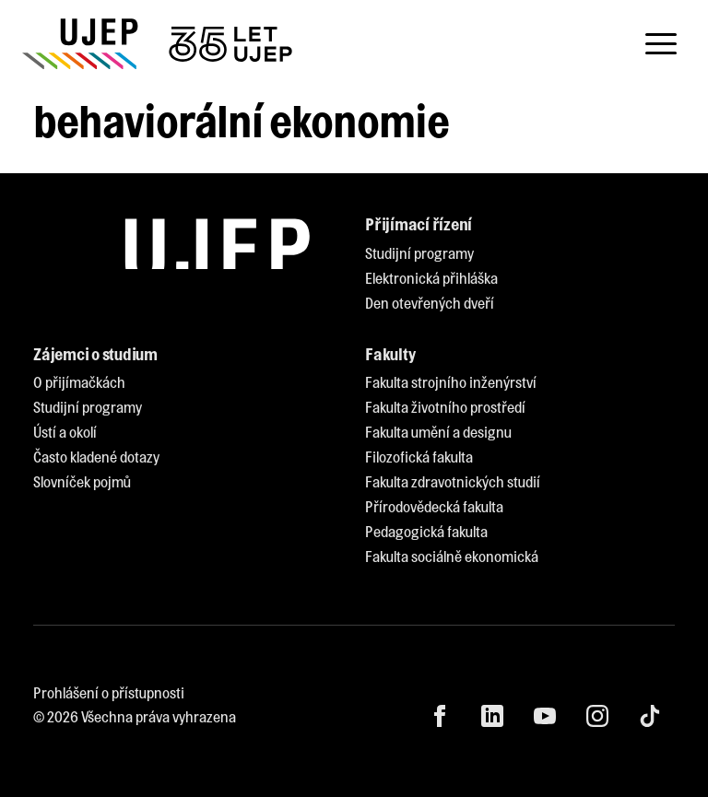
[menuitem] (419, 253)
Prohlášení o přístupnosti (108, 692)
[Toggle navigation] (661, 44)
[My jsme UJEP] (160, 43)
